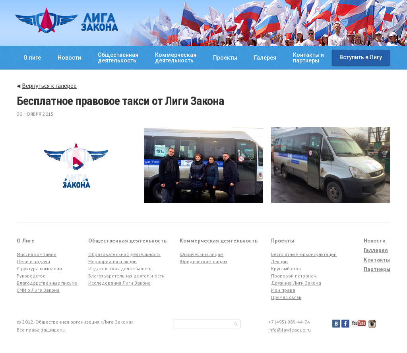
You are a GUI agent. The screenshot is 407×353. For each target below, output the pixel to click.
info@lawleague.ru (289, 330)
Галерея (265, 57)
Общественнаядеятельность (118, 58)
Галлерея (376, 250)
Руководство (31, 276)
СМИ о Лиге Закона (38, 290)
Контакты (377, 259)
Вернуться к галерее (49, 85)
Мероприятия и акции (112, 261)
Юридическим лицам (203, 261)
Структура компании (39, 269)
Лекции (279, 261)
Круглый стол (286, 269)
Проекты (225, 57)
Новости (69, 57)
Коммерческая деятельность (219, 240)
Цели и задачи (33, 261)
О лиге (32, 57)
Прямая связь (286, 297)
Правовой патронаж (294, 276)
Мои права (283, 290)
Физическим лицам (201, 254)
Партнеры (377, 269)
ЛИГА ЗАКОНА (66, 20)
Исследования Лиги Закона (119, 283)
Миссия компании (36, 254)
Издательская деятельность (119, 269)
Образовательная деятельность (124, 254)
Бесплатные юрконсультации (304, 254)
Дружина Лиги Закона (296, 283)
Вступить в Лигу (360, 57)
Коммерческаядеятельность (175, 58)
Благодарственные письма (47, 283)
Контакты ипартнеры (308, 58)
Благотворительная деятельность (126, 276)
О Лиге (26, 240)
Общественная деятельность (127, 240)
